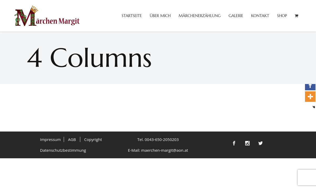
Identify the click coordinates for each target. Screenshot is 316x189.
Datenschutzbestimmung (63, 150)
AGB (72, 139)
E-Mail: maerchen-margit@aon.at (158, 150)
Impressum (50, 139)
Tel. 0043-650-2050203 (158, 139)
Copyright (93, 139)
